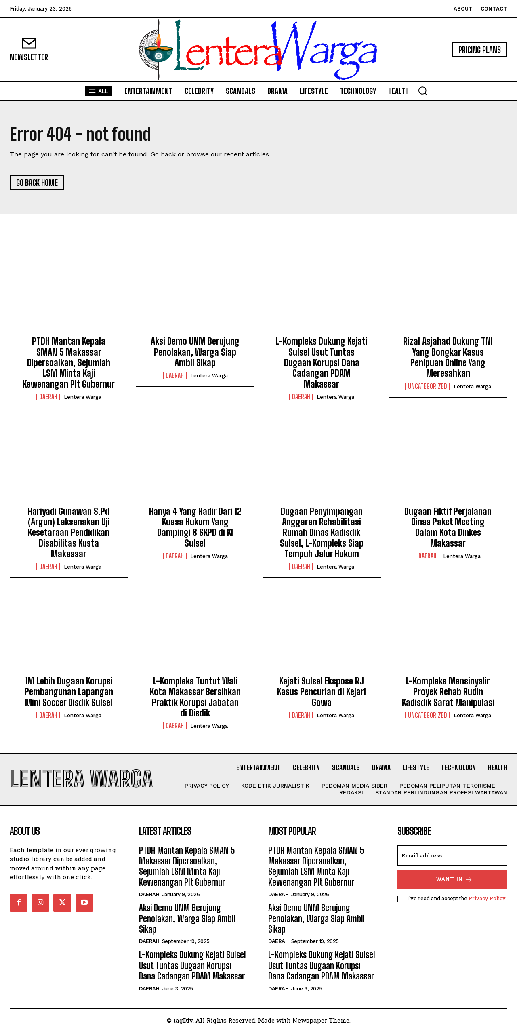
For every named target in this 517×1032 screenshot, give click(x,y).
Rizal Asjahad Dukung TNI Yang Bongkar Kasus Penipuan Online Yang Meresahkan (448, 357)
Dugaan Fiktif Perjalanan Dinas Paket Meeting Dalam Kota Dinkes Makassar (448, 527)
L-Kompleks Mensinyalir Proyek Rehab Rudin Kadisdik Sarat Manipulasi (448, 692)
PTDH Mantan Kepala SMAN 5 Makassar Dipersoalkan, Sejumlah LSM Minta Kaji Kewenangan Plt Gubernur (69, 363)
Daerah (48, 397)
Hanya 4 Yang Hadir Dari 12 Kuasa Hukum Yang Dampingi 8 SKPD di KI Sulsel (195, 527)
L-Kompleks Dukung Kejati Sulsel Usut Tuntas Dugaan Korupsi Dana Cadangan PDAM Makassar (322, 363)
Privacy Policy (487, 898)
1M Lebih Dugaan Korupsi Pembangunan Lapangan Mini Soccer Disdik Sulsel (69, 692)
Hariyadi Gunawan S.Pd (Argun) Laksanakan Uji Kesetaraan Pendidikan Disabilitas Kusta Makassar (69, 533)
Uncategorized (427, 386)
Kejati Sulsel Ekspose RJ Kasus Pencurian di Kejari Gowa (321, 692)
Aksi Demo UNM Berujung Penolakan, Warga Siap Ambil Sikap (195, 352)
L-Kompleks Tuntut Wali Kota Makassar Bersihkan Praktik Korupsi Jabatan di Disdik (195, 697)
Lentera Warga (82, 397)
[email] (452, 855)
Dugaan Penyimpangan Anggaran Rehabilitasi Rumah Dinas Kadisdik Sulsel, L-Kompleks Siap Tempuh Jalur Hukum (322, 533)
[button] (422, 90)
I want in (452, 879)
